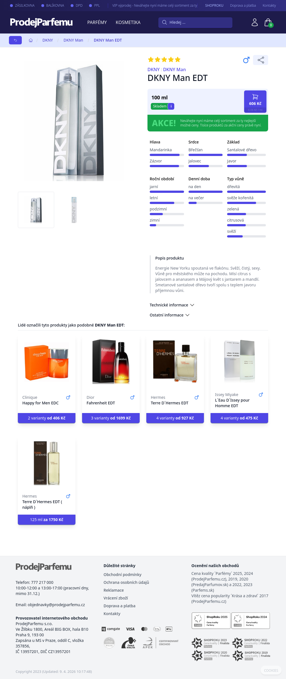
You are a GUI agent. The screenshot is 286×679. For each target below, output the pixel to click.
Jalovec (195, 161)
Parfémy (97, 22)
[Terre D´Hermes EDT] (175, 361)
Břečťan (196, 149)
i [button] (171, 106)
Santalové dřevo (241, 149)
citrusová (235, 220)
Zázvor (156, 161)
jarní (154, 186)
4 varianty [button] (175, 418)
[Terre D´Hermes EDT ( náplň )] (46, 463)
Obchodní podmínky (123, 574)
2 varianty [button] (46, 418)
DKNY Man (73, 40)
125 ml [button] (46, 519)
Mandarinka (161, 149)
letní (154, 197)
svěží (231, 231)
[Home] (30, 40)
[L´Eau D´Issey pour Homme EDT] (239, 361)
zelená (233, 209)
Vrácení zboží (116, 598)
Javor (231, 161)
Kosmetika (128, 22)
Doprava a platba (243, 5)
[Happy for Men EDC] (46, 361)
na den (195, 186)
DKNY (47, 40)
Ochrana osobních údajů (126, 582)
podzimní (158, 209)
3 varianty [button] (111, 418)
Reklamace (114, 590)
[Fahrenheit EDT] (111, 361)
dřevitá (233, 186)
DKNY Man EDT (108, 40)
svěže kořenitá (240, 197)
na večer (196, 197)
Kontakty (269, 5)
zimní (155, 220)
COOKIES (271, 670)
